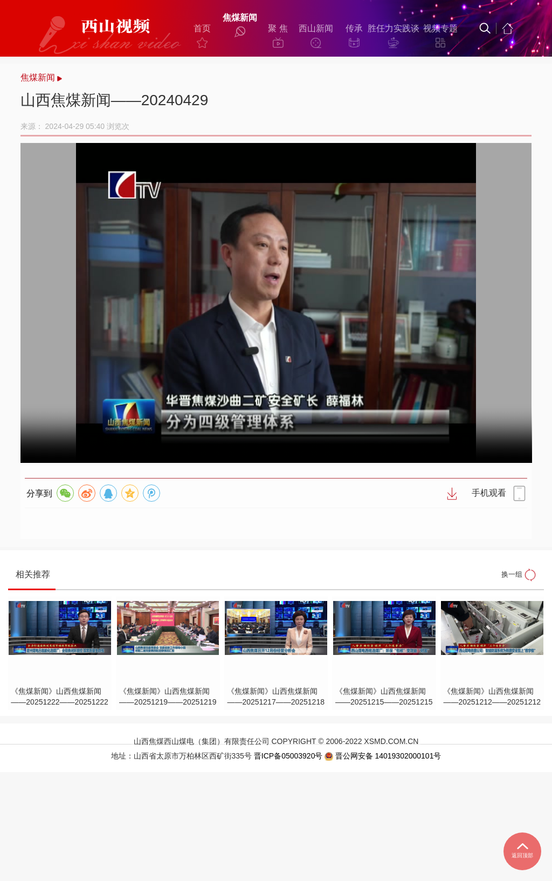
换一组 (501, 654)
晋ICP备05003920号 (287, 864)
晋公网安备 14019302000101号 (383, 865)
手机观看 (459, 548)
